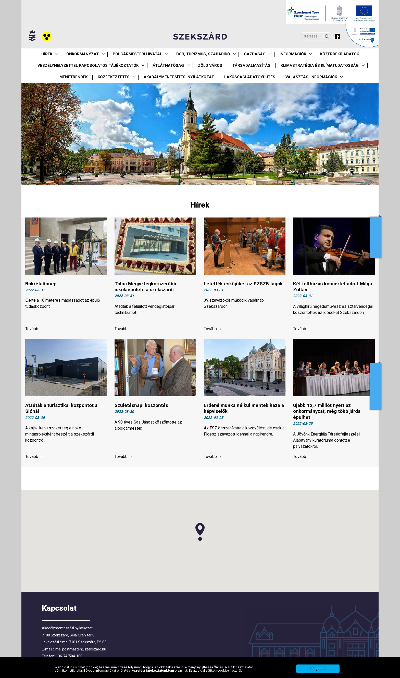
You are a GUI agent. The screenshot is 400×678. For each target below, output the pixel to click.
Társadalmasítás (251, 65)
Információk (293, 54)
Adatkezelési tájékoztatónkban (149, 670)
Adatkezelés (375, 386)
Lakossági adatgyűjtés (249, 77)
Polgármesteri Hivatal (137, 54)
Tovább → (34, 329)
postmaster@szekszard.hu (84, 650)
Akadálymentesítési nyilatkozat (179, 77)
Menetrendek (73, 77)
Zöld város (210, 65)
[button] (200, 533)
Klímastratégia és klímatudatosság (320, 65)
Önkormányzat (82, 54)
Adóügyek (375, 237)
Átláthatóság (168, 65)
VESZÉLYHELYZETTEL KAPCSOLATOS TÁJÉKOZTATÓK (88, 65)
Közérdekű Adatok (339, 54)
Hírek (46, 54)
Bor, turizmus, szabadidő (203, 54)
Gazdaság (255, 54)
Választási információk (311, 77)
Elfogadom (318, 669)
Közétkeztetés (114, 77)
